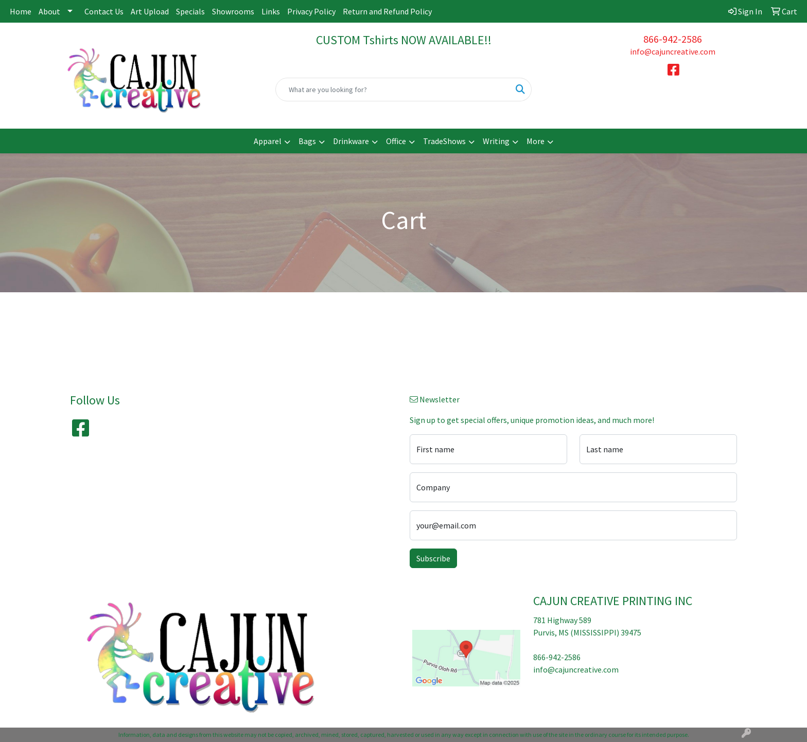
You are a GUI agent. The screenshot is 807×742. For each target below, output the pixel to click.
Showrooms (233, 11)
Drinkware (351, 141)
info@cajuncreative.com (672, 51)
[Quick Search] (393, 89)
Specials (190, 11)
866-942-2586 (672, 38)
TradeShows (444, 141)
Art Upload (150, 11)
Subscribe (433, 558)
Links (270, 11)
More (536, 141)
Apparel (268, 141)
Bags (307, 141)
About (49, 11)
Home (20, 11)
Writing (496, 141)
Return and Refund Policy (387, 11)
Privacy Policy (311, 11)
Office (396, 141)
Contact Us (104, 11)
